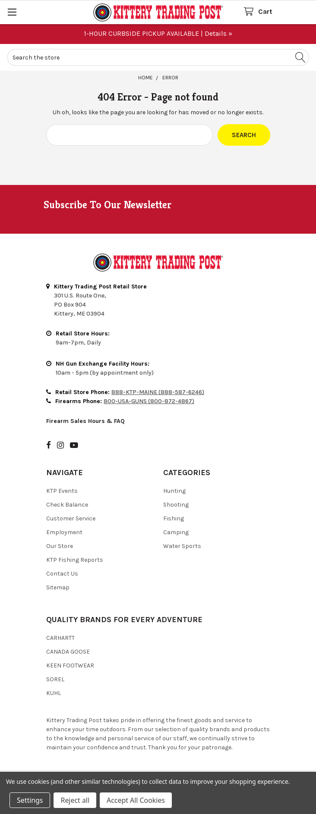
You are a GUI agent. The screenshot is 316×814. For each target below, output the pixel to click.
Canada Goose (68, 651)
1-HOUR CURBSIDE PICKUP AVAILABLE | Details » (158, 33)
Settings (30, 800)
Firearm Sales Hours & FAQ (85, 421)
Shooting (176, 504)
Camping (176, 532)
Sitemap (58, 587)
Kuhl (53, 693)
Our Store (59, 546)
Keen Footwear (70, 665)
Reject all (74, 800)
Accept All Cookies (136, 800)
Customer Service (70, 518)
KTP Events (62, 491)
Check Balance (67, 504)
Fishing (173, 518)
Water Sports (182, 546)
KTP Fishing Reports (74, 560)
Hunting (174, 491)
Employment (64, 532)
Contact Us (62, 573)
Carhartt (60, 638)
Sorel (55, 679)
